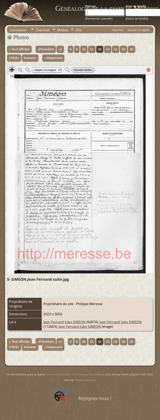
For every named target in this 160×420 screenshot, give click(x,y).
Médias (62, 30)
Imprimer (117, 30)
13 (107, 49)
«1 (60, 49)
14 (115, 49)
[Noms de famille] (137, 18)
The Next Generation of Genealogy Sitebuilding (74, 374)
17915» (14, 58)
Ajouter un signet (138, 30)
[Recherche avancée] (98, 18)
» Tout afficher (19, 49)
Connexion (18, 30)
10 (83, 49)
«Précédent (45, 49)
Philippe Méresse (85, 380)
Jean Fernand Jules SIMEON (64, 322)
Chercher (43, 30)
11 (91, 49)
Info (78, 30)
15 (123, 49)
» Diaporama (53, 58)
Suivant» (30, 58)
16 (131, 49)
